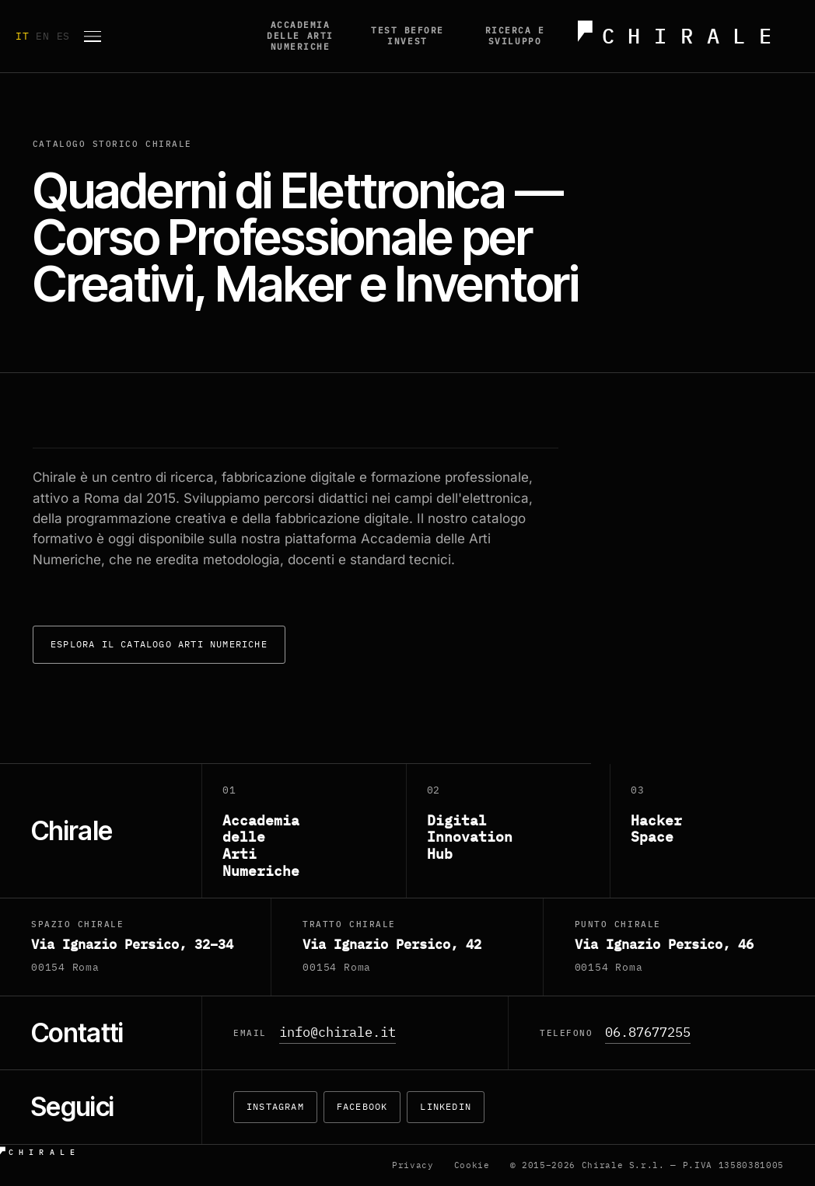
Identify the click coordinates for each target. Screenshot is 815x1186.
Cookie (472, 1165)
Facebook (362, 1106)
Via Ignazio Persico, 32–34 (132, 944)
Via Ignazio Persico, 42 (392, 944)
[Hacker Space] (712, 831)
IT (26, 36)
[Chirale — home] (684, 36)
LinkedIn (445, 1106)
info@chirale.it (337, 1032)
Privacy (413, 1165)
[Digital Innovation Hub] (509, 831)
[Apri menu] (92, 36)
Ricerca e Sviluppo (515, 36)
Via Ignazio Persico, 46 (664, 944)
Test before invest (407, 36)
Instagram (275, 1106)
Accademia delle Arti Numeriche (300, 35)
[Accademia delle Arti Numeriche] (304, 831)
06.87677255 (648, 1032)
